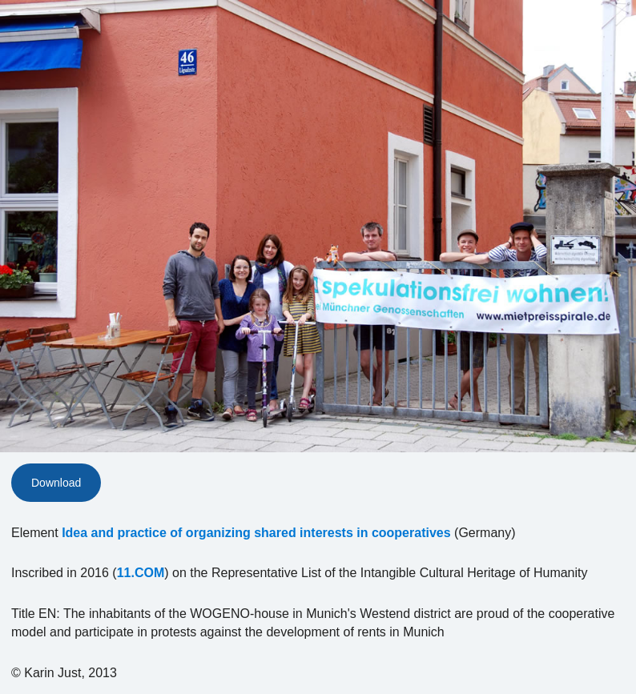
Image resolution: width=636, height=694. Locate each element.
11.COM (141, 573)
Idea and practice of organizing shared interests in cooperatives (256, 533)
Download (56, 482)
